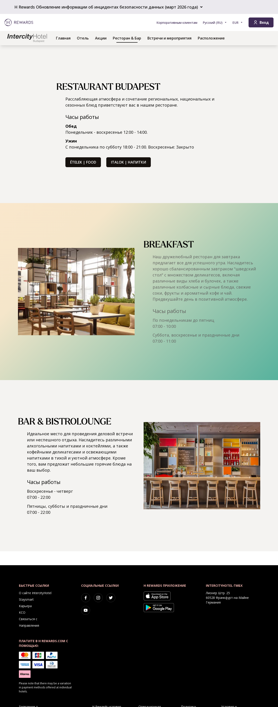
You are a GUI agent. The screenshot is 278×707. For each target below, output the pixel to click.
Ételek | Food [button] (83, 162)
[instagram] (98, 597)
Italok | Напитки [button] (128, 162)
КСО (22, 612)
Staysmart (26, 599)
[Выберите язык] (215, 22)
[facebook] (85, 597)
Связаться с (28, 619)
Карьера (25, 606)
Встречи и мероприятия (169, 38)
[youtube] (85, 610)
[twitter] (110, 597)
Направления (29, 625)
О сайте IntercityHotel (35, 593)
